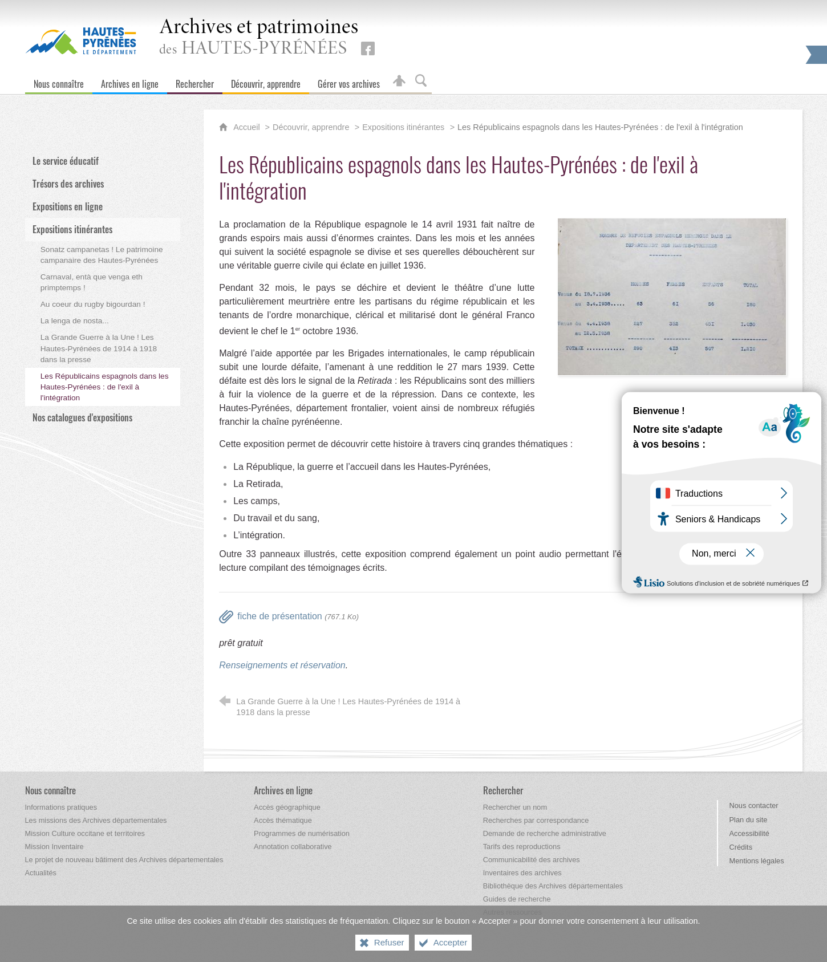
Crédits (741, 847)
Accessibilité (749, 833)
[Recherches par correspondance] (536, 820)
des (259, 38)
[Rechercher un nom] (515, 807)
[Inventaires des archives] (522, 872)
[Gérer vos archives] (348, 81)
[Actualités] (40, 872)
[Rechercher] (194, 81)
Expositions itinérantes (403, 127)
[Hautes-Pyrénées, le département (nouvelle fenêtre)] (80, 40)
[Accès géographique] (287, 807)
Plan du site (748, 819)
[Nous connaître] (58, 81)
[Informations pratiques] (61, 807)
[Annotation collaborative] (293, 846)
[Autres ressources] (512, 912)
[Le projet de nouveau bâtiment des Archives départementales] (124, 859)
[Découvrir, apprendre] (265, 81)
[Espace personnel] (399, 81)
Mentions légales (756, 861)
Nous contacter (754, 805)
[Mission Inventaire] (54, 846)
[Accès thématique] (283, 820)
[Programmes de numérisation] (302, 833)
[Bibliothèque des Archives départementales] (553, 886)
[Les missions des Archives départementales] (96, 820)
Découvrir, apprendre (311, 127)
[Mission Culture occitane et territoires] (85, 833)
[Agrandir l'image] (672, 296)
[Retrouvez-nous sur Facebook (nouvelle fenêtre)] (368, 48)
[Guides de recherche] (517, 899)
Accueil (247, 127)
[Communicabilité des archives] (531, 859)
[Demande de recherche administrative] (544, 833)
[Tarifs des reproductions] (522, 846)
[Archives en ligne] (129, 81)
